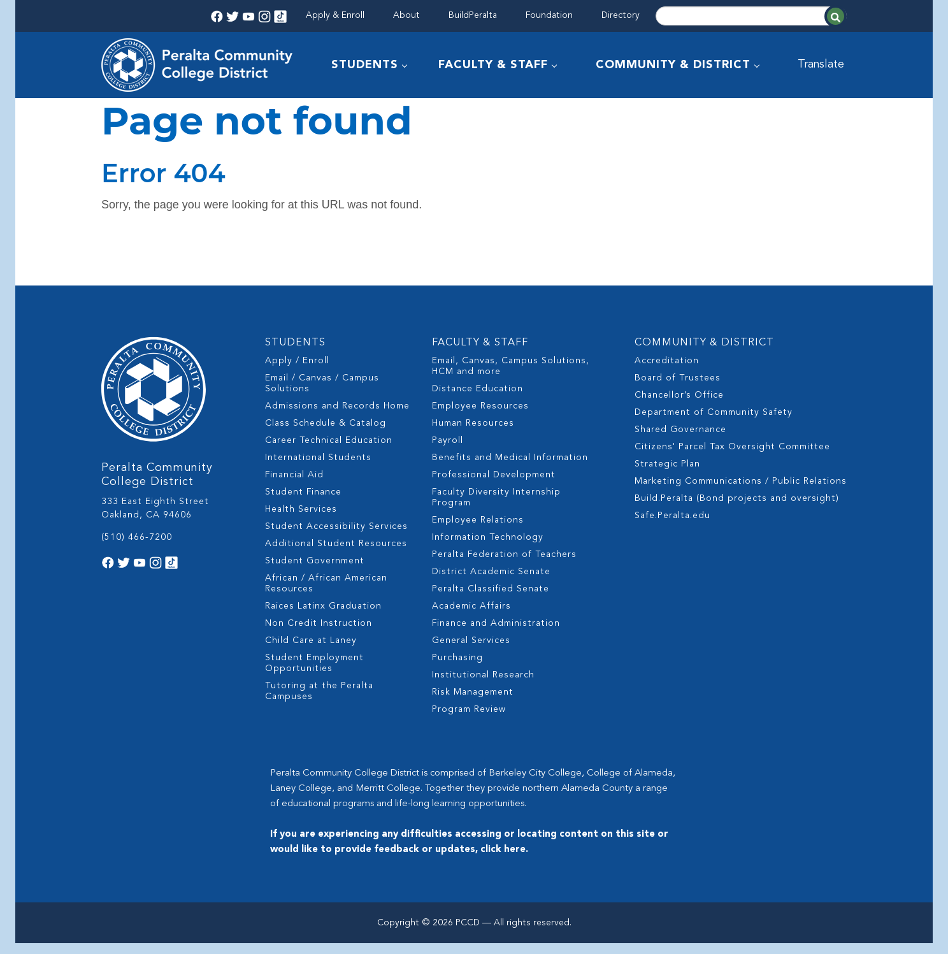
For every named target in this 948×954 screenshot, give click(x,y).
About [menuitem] (406, 15)
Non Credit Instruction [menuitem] (318, 634)
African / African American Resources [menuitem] (326, 594)
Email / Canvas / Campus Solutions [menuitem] (322, 394)
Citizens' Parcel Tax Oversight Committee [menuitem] (732, 457)
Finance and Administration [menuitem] (496, 634)
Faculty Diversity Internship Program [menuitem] (496, 508)
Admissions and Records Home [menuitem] (337, 416)
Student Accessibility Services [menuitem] (336, 537)
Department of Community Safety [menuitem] (714, 423)
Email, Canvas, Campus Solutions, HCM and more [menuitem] (510, 377)
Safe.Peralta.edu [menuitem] (672, 526)
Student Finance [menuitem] (303, 502)
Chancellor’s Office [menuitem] (679, 405)
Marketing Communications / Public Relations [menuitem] (741, 492)
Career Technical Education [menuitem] (328, 451)
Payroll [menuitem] (447, 451)
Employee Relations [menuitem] (478, 530)
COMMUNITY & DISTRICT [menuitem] (673, 65)
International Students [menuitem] (318, 468)
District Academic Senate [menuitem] (491, 582)
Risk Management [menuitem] (473, 702)
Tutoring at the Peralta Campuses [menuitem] (319, 702)
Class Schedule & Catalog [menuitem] (325, 434)
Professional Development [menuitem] (494, 485)
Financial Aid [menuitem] (294, 485)
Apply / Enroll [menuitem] (297, 371)
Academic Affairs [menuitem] (471, 616)
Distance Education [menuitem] (477, 399)
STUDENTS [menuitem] (365, 65)
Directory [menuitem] (620, 15)
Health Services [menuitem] (301, 520)
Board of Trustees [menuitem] (678, 388)
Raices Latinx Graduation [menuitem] (323, 616)
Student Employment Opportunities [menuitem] (314, 674)
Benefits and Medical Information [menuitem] (510, 468)
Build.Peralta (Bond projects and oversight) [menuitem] (737, 509)
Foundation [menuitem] (549, 15)
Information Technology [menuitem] (487, 548)
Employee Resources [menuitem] (480, 416)
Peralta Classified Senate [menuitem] (490, 599)
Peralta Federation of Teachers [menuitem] (504, 565)
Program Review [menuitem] (469, 720)
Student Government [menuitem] (314, 571)
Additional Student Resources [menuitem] (336, 554)
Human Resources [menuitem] (473, 434)
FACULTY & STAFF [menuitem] (494, 65)
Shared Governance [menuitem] (680, 440)
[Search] (751, 15)
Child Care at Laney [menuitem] (311, 651)
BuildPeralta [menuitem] (473, 15)
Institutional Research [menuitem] (483, 685)
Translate (823, 65)
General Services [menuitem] (471, 651)
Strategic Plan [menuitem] (667, 474)
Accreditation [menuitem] (667, 371)
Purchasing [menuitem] (457, 668)
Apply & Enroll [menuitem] (335, 15)
